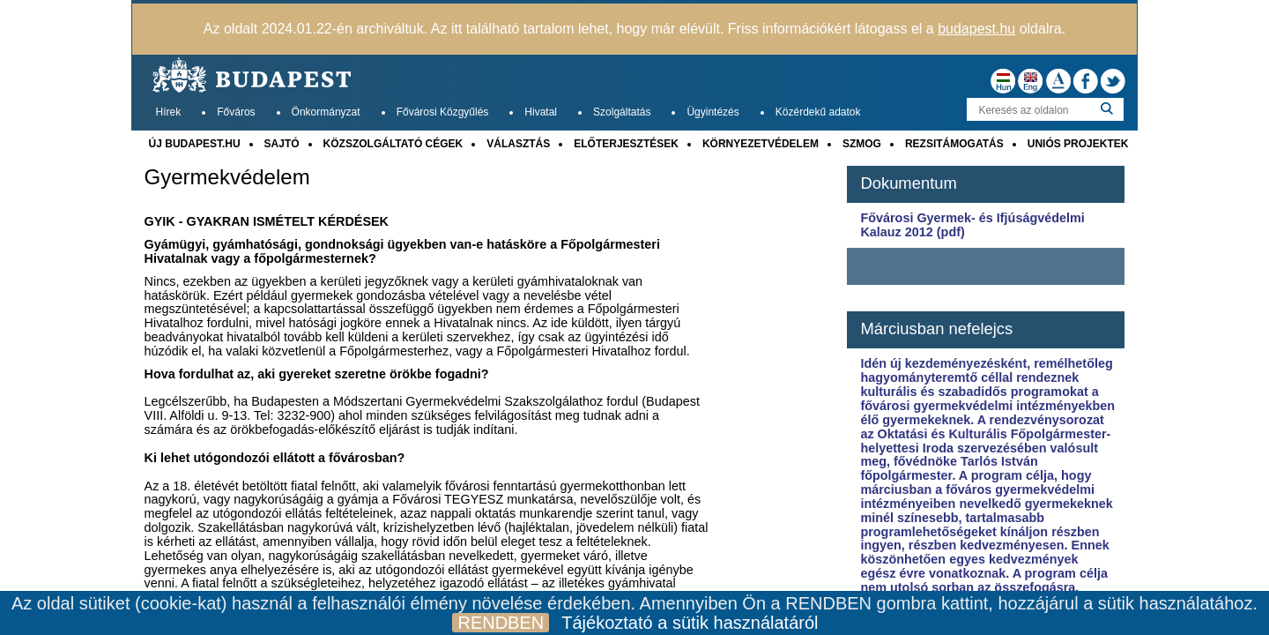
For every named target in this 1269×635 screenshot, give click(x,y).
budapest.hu (976, 28)
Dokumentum (908, 183)
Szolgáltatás (621, 112)
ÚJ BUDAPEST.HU (195, 144)
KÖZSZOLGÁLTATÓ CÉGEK (393, 144)
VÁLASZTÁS (518, 144)
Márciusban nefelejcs (936, 328)
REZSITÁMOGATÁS (954, 144)
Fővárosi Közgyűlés (443, 112)
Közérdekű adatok (818, 112)
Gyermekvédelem (227, 177)
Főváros (236, 112)
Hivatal (540, 112)
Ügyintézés (712, 112)
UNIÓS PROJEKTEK (1078, 144)
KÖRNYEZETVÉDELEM (760, 144)
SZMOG (861, 144)
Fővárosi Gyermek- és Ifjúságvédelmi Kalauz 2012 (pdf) (972, 225)
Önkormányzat (326, 112)
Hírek (169, 112)
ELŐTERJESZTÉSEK (626, 144)
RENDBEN (500, 622)
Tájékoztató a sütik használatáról (689, 622)
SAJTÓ (282, 144)
